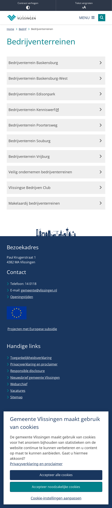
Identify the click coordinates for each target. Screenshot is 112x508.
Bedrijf (22, 29)
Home (10, 29)
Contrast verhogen (28, 5)
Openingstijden (21, 297)
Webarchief (18, 384)
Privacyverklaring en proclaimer (36, 463)
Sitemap (16, 397)
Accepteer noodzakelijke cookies (56, 487)
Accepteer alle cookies (55, 475)
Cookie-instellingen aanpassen (56, 498)
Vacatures (17, 390)
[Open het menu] (87, 18)
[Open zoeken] (101, 17)
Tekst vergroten (84, 5)
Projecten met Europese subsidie (32, 329)
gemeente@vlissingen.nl (39, 290)
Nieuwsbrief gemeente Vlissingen (35, 377)
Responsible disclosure (27, 371)
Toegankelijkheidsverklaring (31, 358)
